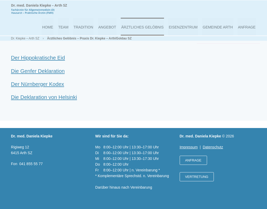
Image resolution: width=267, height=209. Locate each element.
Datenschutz (213, 147)
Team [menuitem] (69, 29)
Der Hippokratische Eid (38, 62)
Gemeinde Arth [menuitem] (219, 29)
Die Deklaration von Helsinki (44, 102)
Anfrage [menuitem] (247, 29)
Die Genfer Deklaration (38, 76)
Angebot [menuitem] (111, 29)
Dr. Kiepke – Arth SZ (25, 43)
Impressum (189, 147)
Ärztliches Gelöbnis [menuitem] (146, 29)
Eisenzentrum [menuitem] (185, 29)
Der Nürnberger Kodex (37, 89)
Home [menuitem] (54, 29)
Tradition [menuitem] (88, 29)
